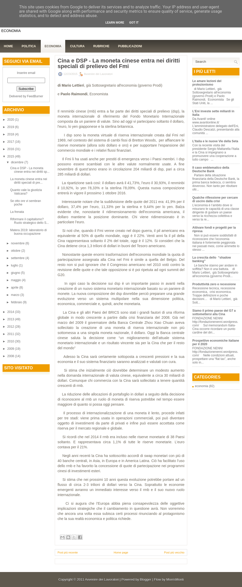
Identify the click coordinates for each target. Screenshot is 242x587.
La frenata (17, 212)
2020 (11, 119)
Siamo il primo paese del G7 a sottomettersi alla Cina (214, 312)
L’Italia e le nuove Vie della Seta (215, 141)
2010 (11, 341)
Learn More (114, 22)
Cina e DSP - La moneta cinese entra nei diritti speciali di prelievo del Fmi (119, 63)
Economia (53, 46)
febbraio (17, 302)
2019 (11, 127)
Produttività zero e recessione (214, 284)
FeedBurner (35, 96)
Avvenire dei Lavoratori (102, 579)
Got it (134, 22)
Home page (121, 552)
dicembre (17, 162)
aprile (15, 287)
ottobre (16, 250)
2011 (11, 334)
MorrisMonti (175, 579)
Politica (29, 46)
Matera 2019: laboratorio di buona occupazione (28, 231)
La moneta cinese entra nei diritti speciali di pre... (28, 180)
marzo (15, 295)
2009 (11, 349)
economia (201, 386)
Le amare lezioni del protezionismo (206, 82)
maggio (16, 280)
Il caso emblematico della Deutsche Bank (210, 169)
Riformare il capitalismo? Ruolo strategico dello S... (29, 221)
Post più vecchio (174, 552)
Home (8, 46)
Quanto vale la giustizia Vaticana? (26, 191)
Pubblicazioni (130, 46)
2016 (11, 149)
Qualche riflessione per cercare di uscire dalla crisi (215, 199)
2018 (11, 134)
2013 (11, 319)
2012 (11, 326)
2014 (11, 312)
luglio (15, 265)
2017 (11, 142)
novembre (18, 243)
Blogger (145, 579)
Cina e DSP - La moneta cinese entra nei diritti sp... (29, 169)
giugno (16, 273)
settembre (18, 258)
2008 (11, 356)
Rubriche (101, 46)
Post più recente (68, 552)
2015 (11, 156)
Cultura (77, 46)
